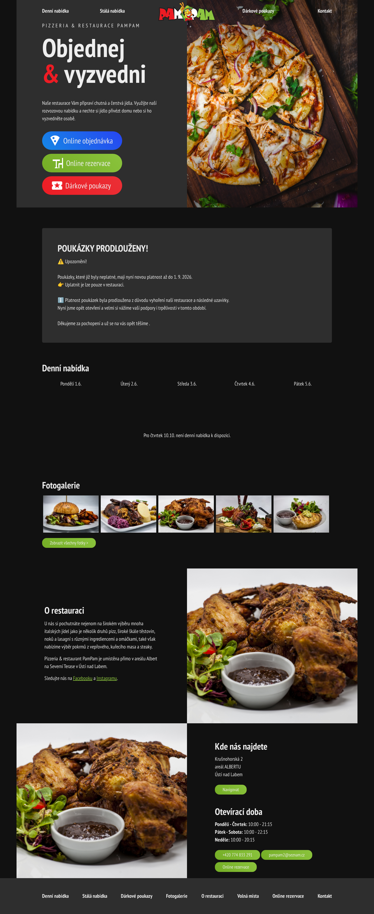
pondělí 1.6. (71, 383)
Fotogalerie (177, 896)
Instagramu (107, 678)
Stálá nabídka (112, 10)
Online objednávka (81, 140)
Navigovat (231, 789)
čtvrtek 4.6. (245, 383)
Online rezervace (81, 163)
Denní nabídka (55, 10)
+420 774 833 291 (237, 855)
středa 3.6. (187, 383)
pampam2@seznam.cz (287, 855)
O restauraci (212, 896)
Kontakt (325, 10)
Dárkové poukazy (258, 10)
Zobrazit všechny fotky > (69, 543)
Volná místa (248, 896)
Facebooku (82, 678)
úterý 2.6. (129, 383)
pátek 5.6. (303, 383)
